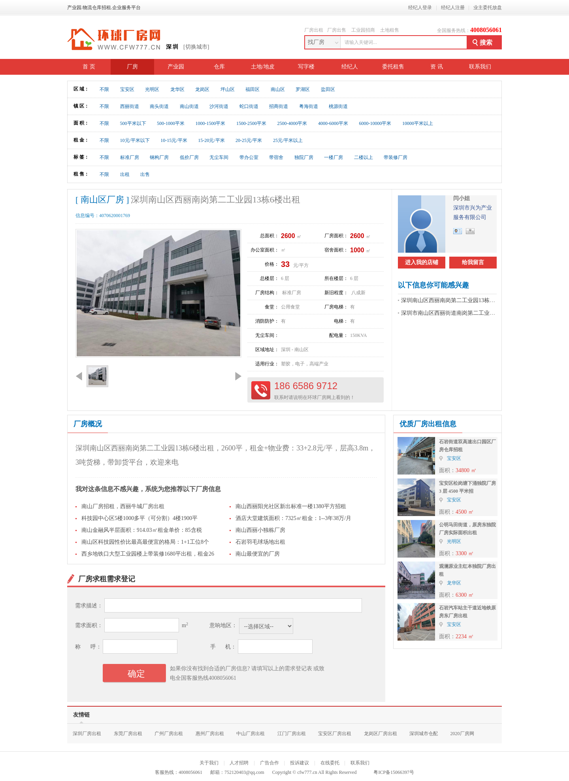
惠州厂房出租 (210, 733)
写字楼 (306, 67)
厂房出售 (336, 30)
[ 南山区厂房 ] (102, 199)
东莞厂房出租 (128, 733)
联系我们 (480, 67)
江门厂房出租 (291, 733)
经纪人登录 (420, 7)
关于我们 (209, 763)
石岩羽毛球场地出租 (260, 542)
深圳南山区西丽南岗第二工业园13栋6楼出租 (455, 300)
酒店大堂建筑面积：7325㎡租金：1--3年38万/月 (293, 518)
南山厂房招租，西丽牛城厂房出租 (122, 506)
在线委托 (329, 763)
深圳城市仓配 (423, 733)
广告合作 (269, 763)
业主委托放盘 (487, 7)
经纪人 (349, 67)
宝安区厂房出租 (334, 733)
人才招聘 (239, 763)
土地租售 (389, 30)
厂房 (132, 67)
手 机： (223, 647)
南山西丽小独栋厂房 (260, 530)
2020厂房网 (462, 733)
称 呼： (88, 647)
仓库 (219, 67)
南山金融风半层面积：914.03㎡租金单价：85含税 (141, 530)
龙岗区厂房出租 (380, 733)
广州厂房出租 (168, 733)
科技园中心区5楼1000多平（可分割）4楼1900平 (139, 518)
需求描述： (89, 606)
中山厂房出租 (250, 733)
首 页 (89, 67)
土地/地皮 (263, 67)
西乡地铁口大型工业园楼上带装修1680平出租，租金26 (147, 554)
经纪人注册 (453, 7)
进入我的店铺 (421, 262)
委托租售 (393, 67)
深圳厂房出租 (87, 733)
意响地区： (223, 625)
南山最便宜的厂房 (258, 554)
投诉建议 (299, 763)
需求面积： (89, 625)
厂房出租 (313, 30)
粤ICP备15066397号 (393, 772)
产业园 (176, 67)
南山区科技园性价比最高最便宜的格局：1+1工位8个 (145, 542)
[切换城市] (196, 47)
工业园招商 (363, 30)
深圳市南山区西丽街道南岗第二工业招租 (451, 313)
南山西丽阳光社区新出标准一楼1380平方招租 (291, 506)
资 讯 (436, 67)
